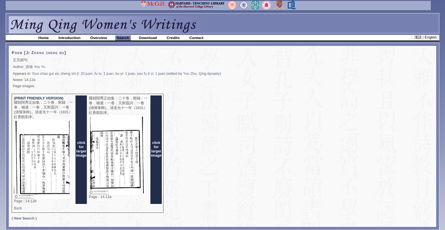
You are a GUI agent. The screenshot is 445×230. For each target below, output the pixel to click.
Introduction (69, 38)
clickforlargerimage (81, 148)
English (430, 37)
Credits (173, 38)
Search (123, 38)
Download (148, 38)
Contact (196, 38)
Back (18, 208)
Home (43, 38)
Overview (98, 38)
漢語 (418, 37)
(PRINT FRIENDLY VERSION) (38, 98)
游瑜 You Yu (35, 67)
